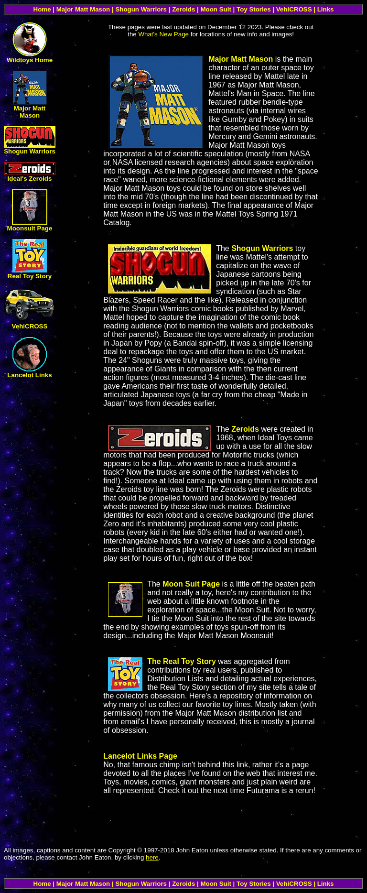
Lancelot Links (29, 375)
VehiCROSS (30, 326)
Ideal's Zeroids (30, 178)
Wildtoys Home (30, 60)
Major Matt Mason (30, 112)
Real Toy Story (30, 276)
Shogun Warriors (29, 151)
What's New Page (163, 34)
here (152, 857)
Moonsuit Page (30, 228)
